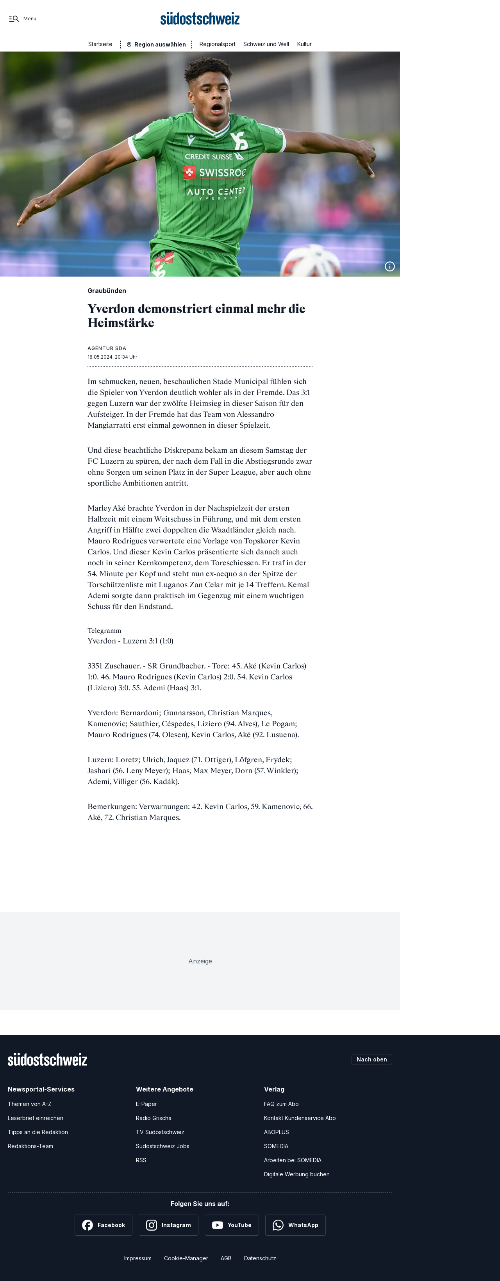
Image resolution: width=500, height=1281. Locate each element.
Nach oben (372, 1059)
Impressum (138, 1258)
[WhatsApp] (295, 1225)
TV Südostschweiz (160, 1132)
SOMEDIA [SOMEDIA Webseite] (276, 1146)
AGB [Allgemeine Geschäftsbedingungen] (226, 1258)
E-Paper (146, 1104)
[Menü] (22, 18)
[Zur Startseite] (200, 19)
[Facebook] (103, 1225)
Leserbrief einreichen (35, 1118)
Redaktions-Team (30, 1146)
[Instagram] (168, 1225)
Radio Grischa (153, 1118)
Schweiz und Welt (266, 44)
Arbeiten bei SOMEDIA (292, 1160)
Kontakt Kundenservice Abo (300, 1118)
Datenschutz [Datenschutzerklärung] (260, 1258)
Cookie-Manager (186, 1258)
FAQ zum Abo (281, 1104)
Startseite (100, 44)
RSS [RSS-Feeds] (141, 1160)
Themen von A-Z (30, 1104)
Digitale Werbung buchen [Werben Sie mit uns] (297, 1174)
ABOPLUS (276, 1132)
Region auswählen (160, 44)
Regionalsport (218, 44)
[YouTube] (232, 1225)
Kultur (304, 44)
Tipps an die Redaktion (38, 1132)
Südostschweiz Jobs (162, 1146)
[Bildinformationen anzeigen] (389, 266)
